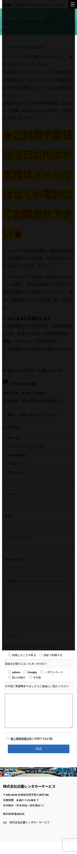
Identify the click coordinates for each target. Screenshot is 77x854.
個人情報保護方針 (21, 751)
